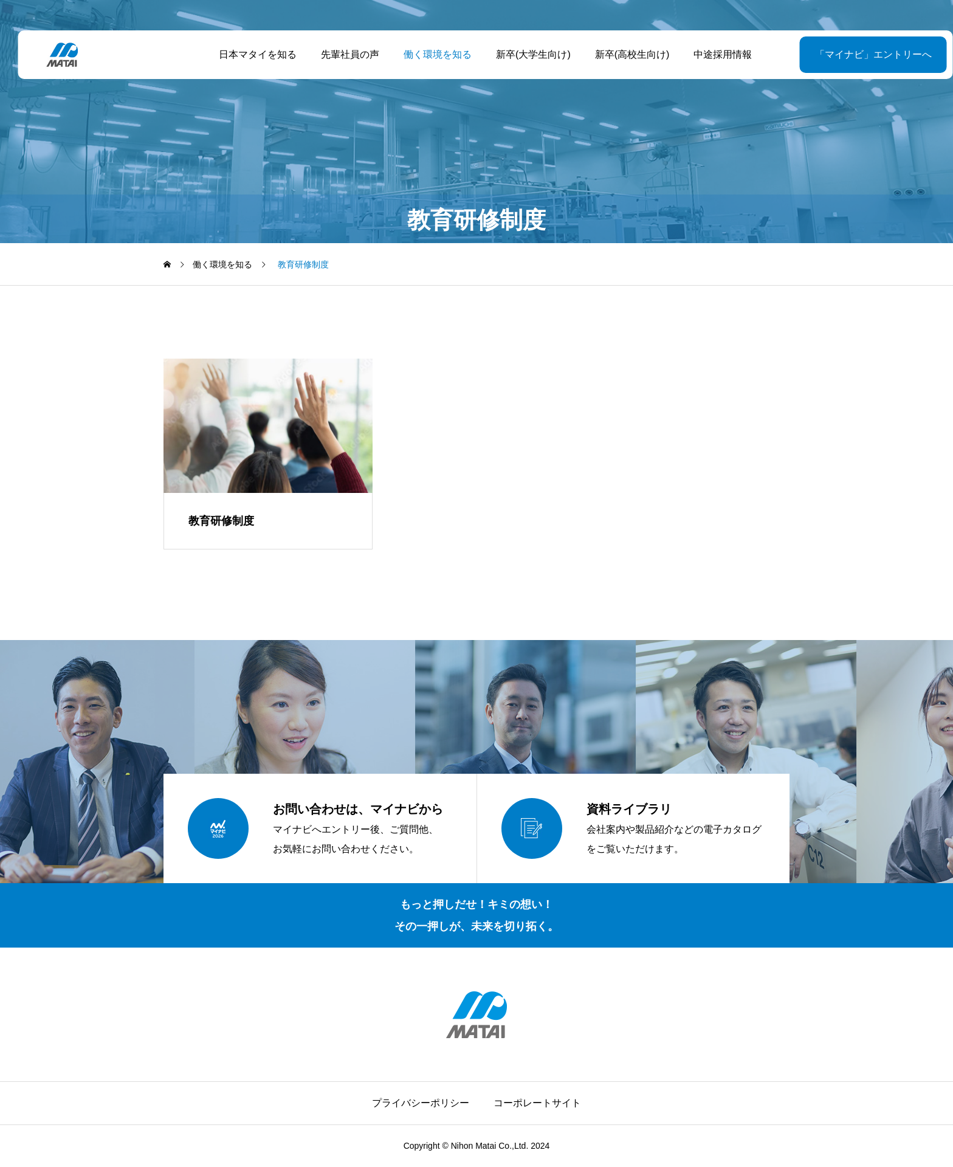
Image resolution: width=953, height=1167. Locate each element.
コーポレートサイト (537, 1103)
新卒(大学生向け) (524, 54)
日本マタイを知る (248, 54)
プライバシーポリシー (420, 1103)
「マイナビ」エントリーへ (843, 54)
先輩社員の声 (341, 54)
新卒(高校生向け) (623, 54)
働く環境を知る (428, 54)
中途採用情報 (714, 54)
